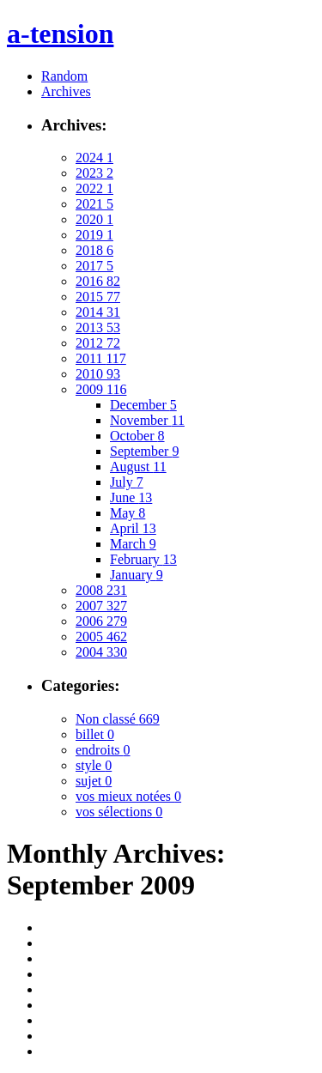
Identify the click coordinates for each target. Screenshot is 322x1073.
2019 (94, 234)
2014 (98, 312)
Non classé (118, 719)
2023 (94, 173)
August (138, 466)
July (126, 482)
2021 (94, 204)
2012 (98, 343)
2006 (101, 621)
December (143, 404)
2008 (101, 590)
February (143, 559)
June (131, 497)
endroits (103, 750)
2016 (98, 281)
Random (64, 76)
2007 (101, 605)
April (133, 528)
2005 (101, 636)
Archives (66, 91)
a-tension (60, 33)
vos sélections (119, 811)
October (137, 435)
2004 (101, 652)
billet (95, 734)
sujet (94, 780)
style (94, 765)
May (127, 513)
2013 (98, 327)
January (136, 574)
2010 (98, 374)
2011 (101, 358)
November (147, 420)
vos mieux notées (128, 796)
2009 (101, 389)
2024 (94, 157)
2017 (94, 265)
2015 (98, 296)
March (133, 543)
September (144, 451)
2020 (94, 219)
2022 (94, 188)
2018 (94, 250)
